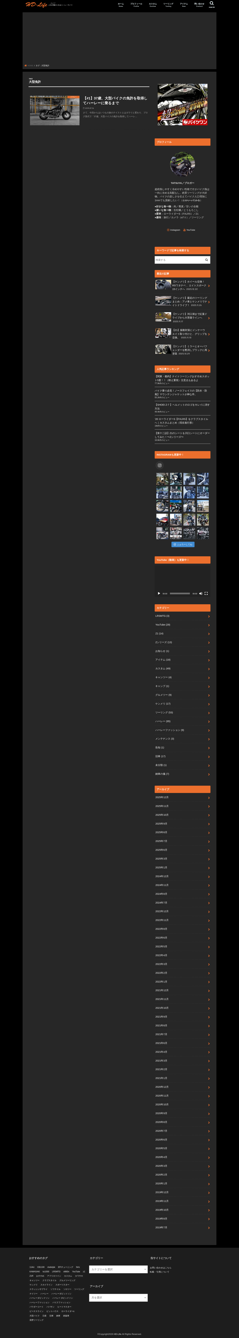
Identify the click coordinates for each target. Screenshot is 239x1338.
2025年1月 (161, 867)
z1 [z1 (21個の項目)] (84, 1271)
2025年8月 (161, 832)
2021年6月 (161, 1043)
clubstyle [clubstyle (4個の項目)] (51, 1267)
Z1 (159, 633)
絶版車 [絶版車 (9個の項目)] (66, 1315)
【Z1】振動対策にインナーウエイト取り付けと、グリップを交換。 (181, 333)
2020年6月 (161, 1139)
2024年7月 (161, 902)
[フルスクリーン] (206, 593)
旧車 (160, 756)
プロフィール (136, 5)
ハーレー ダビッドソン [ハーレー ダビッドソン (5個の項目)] (62, 1298)
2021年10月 (161, 1008)
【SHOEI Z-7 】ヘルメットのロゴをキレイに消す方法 (182, 406)
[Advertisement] (119, 39)
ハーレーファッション (169, 730)
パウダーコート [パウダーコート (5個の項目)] (36, 1307)
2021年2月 (161, 1069)
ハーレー (162, 721)
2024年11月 (161, 885)
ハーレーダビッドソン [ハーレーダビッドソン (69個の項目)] (39, 1298)
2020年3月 (161, 1166)
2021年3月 (161, 1060)
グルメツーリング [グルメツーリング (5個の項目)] (67, 1280)
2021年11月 (161, 999)
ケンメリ (162, 703)
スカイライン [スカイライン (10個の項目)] (46, 1285)
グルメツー (163, 695)
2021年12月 (161, 990)
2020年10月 (161, 1104)
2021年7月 (161, 1034)
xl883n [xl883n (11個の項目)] (66, 1271)
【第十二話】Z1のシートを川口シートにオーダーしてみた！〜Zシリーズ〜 (182, 435)
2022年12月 (161, 911)
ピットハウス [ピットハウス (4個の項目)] (52, 1311)
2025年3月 (161, 858)
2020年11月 (161, 1095)
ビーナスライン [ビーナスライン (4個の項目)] (36, 1311)
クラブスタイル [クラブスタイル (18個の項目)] (49, 1280)
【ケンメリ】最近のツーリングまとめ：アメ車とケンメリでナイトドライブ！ (181, 301)
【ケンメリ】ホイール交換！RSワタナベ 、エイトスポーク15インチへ (180, 285)
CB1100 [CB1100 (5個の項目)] (40, 1267)
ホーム (121, 5)
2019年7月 (161, 1227)
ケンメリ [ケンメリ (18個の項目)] (34, 1285)
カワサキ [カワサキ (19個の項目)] (79, 1276)
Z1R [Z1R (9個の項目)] (31, 1276)
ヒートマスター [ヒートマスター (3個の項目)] (64, 1307)
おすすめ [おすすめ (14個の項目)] (40, 1276)
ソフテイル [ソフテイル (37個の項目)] (55, 1289)
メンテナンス (164, 738)
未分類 (160, 765)
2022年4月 (161, 955)
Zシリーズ (163, 642)
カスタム (153, 5)
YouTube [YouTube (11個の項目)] (76, 1271)
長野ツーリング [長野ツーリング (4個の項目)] (36, 1320)
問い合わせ (199, 5)
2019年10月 (161, 1210)
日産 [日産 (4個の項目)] (44, 1315)
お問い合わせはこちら (160, 1267)
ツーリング (168, 5)
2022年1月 (161, 981)
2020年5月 (161, 1148)
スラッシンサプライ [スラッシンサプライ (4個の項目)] (38, 1289)
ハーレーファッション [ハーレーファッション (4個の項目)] (39, 1302)
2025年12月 (161, 797)
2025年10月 (161, 815)
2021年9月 (161, 1016)
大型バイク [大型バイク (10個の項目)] (35, 1315)
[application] (182, 581)
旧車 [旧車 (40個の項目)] (51, 1315)
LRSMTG (162, 616)
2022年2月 (161, 973)
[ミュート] (200, 593)
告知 (159, 747)
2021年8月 (161, 1025)
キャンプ (162, 686)
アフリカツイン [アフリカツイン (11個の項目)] (54, 1276)
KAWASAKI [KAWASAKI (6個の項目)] (35, 1271)
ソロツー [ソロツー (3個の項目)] (67, 1289)
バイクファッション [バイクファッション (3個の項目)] (61, 1302)
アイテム (184, 5)
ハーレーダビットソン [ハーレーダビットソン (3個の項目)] (61, 1293)
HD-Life (117, 1334)
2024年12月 (161, 876)
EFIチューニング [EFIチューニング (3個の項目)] (65, 1267)
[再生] (159, 593)
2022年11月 (161, 920)
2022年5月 (161, 946)
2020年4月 (161, 1157)
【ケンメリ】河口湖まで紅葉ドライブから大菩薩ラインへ (181, 317)
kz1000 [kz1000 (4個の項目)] (46, 1271)
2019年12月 (161, 1192)
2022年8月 (161, 929)
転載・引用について (159, 1271)
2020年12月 (161, 1087)
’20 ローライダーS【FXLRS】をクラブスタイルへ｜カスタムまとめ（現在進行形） (181, 421)
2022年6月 (161, 937)
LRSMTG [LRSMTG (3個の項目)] (56, 1271)
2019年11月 (161, 1201)
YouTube (190, 230)
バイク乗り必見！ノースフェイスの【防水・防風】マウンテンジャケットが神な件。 (181, 392)
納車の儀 (162, 774)
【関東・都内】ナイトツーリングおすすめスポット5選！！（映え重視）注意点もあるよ (182, 378)
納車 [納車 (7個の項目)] (58, 1315)
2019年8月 (161, 1218)
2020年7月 (161, 1131)
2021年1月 (161, 1078)
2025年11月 (161, 806)
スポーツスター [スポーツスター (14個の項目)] (62, 1285)
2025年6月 (161, 850)
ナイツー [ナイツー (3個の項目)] (34, 1293)
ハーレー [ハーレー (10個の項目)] (44, 1293)
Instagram (175, 230)
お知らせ (162, 651)
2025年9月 (161, 823)
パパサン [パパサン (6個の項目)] (50, 1307)
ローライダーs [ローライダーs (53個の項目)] (67, 1311)
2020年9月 (161, 1113)
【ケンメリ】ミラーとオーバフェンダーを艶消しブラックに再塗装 (181, 350)
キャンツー (163, 677)
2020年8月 (161, 1122)
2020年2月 (161, 1174)
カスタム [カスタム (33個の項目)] (68, 1276)
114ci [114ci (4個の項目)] (32, 1267)
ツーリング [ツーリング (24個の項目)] (79, 1289)
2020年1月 (161, 1183)
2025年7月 (161, 841)
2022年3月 (161, 964)
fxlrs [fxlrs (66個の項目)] (78, 1267)
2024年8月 (161, 894)
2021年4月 (161, 1052)
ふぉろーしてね (183, 544)
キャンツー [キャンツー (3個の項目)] (35, 1280)
